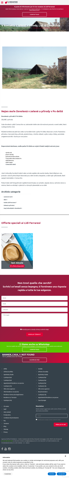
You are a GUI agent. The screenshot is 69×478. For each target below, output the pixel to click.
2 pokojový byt (8, 377)
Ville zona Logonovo (9, 389)
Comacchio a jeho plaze (13, 28)
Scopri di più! (35, 360)
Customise (8, 474)
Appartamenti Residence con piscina (14, 383)
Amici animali (7, 412)
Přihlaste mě (61, 424)
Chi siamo (6, 406)
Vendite (40, 369)
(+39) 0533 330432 (19, 441)
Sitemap (6, 429)
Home (3, 28)
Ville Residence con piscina (11, 391)
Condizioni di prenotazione (11, 418)
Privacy (6, 432)
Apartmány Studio (9, 374)
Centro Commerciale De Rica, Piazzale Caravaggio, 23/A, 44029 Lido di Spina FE (40, 439)
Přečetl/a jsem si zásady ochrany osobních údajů (35, 329)
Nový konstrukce (42, 391)
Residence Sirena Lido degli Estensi (13, 394)
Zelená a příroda (26, 28)
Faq (4, 420)
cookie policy (37, 462)
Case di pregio (42, 400)
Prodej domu (7, 415)
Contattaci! (34, 14)
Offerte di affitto (8, 371)
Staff (5, 409)
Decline (52, 474)
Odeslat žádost (34, 334)
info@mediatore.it (30, 441)
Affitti (5, 369)
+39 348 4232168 (7, 441)
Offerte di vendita (43, 371)
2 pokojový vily (42, 394)
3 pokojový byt (8, 380)
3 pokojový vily (8, 386)
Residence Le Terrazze (10, 397)
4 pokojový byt (42, 383)
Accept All (61, 474)
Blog (5, 426)
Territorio (6, 423)
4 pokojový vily (8, 400)
